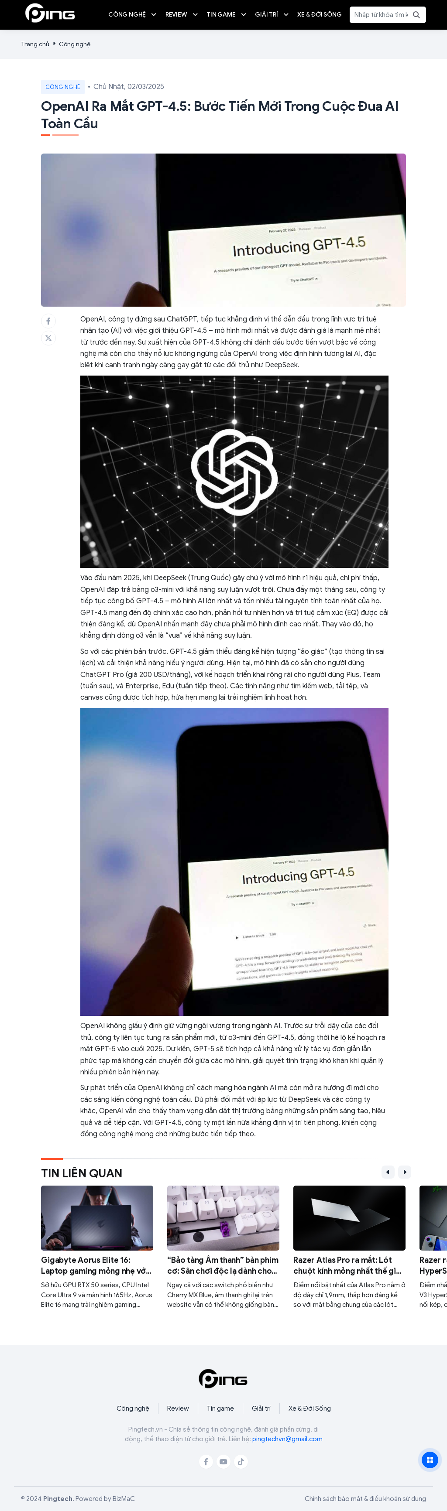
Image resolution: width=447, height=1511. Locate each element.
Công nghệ (74, 44)
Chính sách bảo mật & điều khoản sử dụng (365, 1499)
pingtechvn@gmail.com (287, 1439)
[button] (388, 1172)
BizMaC (124, 1499)
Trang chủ (35, 44)
